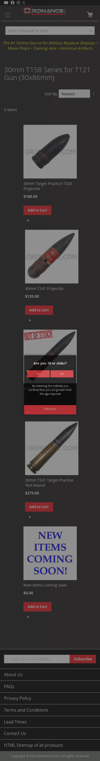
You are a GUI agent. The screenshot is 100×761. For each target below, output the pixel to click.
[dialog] (50, 380)
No (56, 383)
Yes (44, 383)
